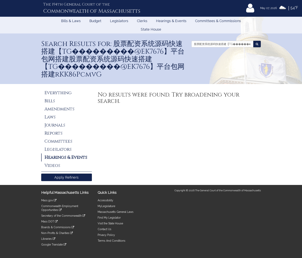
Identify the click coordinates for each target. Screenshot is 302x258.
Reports (53, 133)
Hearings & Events (171, 21)
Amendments (59, 109)
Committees (58, 141)
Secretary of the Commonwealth (63, 215)
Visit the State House (110, 223)
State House (151, 29)
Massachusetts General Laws (115, 211)
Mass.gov (48, 200)
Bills (49, 101)
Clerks (142, 21)
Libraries (48, 238)
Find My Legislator (109, 217)
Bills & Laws (71, 21)
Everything (58, 93)
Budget (95, 21)
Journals (54, 125)
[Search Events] (257, 44)
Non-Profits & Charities (57, 233)
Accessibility (105, 200)
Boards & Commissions (57, 227)
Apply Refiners (66, 177)
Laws (49, 117)
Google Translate (53, 244)
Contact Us (104, 229)
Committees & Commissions (218, 21)
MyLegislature (106, 206)
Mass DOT (49, 221)
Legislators (119, 21)
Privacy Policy (106, 234)
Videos (52, 165)
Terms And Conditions (111, 240)
